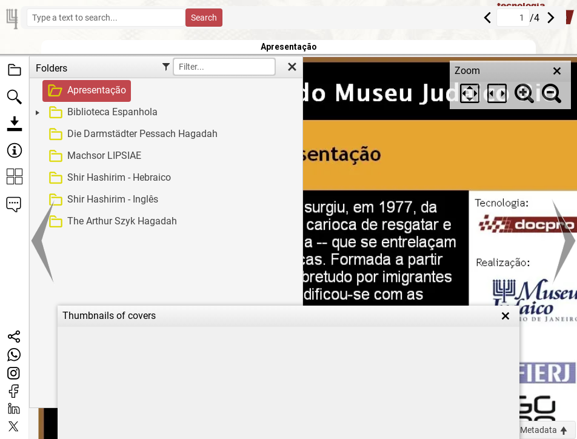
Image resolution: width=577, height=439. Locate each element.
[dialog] (510, 85)
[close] (557, 71)
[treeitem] (164, 91)
